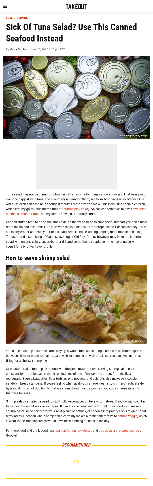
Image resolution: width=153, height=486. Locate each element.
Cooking (22, 17)
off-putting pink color (73, 209)
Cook (9, 17)
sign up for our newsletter (73, 431)
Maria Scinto (18, 49)
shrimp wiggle (127, 416)
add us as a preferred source (119, 431)
